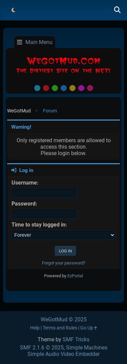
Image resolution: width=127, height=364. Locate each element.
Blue (64, 88)
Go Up (88, 328)
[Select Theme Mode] (13, 10)
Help (35, 328)
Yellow (72, 88)
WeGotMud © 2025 (64, 319)
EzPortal (75, 275)
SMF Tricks (76, 339)
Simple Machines (86, 347)
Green (55, 88)
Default (37, 88)
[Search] (117, 10)
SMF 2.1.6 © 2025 (42, 347)
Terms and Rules (60, 328)
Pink (90, 88)
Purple (81, 88)
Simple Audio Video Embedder (63, 354)
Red (46, 88)
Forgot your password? (63, 262)
